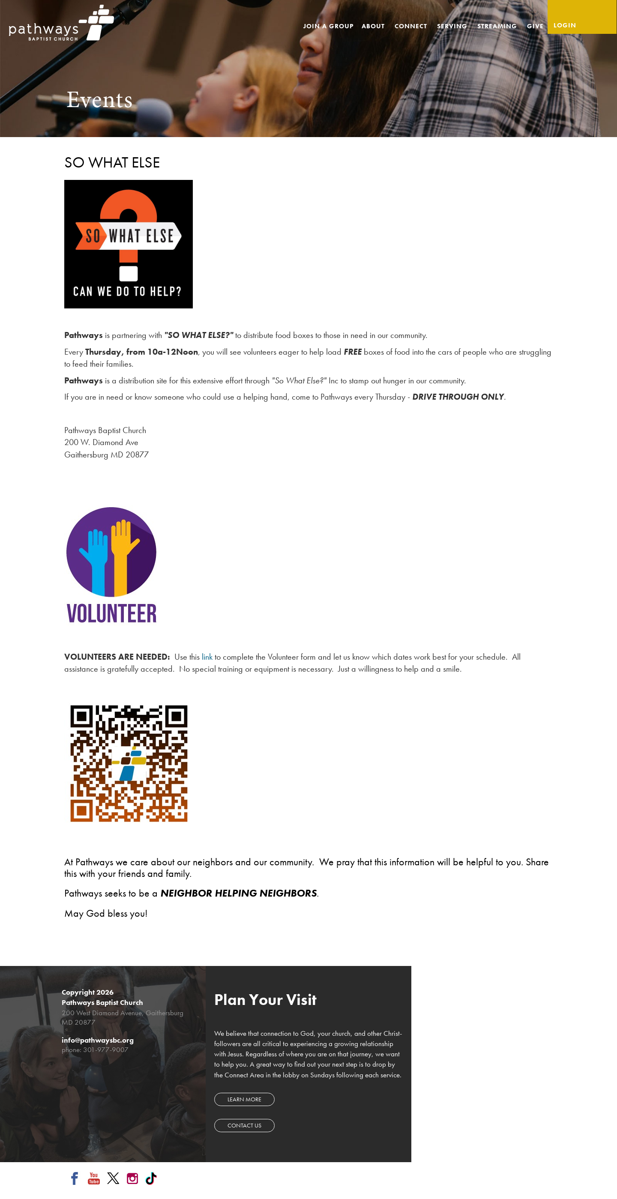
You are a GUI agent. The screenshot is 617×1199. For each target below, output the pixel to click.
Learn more (244, 1099)
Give (535, 26)
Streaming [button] (498, 26)
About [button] (374, 26)
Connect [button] (412, 26)
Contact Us (244, 1125)
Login (565, 25)
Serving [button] (453, 26)
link (207, 656)
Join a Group (328, 26)
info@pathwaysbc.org (98, 1040)
